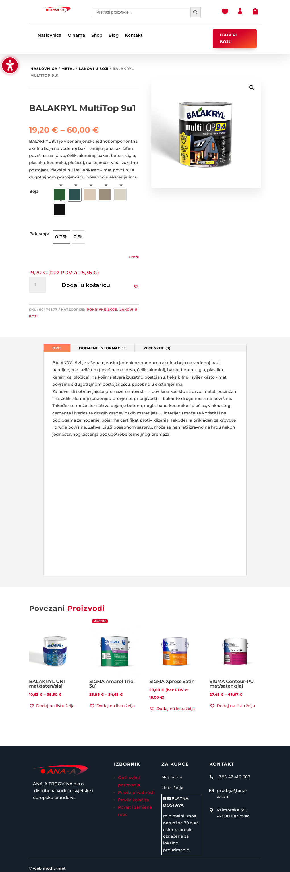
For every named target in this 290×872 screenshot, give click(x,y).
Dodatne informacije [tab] (102, 348)
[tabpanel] (145, 463)
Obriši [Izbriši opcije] (134, 257)
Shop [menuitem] (96, 35)
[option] (59, 194)
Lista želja (172, 787)
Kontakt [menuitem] (133, 35)
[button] (9, 65)
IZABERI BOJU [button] (228, 38)
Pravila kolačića (133, 799)
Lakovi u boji (94, 69)
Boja (34, 191)
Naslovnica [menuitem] (49, 35)
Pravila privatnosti (136, 792)
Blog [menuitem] (114, 35)
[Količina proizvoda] (37, 285)
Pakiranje (39, 233)
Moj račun (172, 777)
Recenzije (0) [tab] (157, 348)
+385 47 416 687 (233, 776)
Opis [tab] (57, 348)
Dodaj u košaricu (85, 285)
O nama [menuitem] (76, 35)
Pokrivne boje (102, 310)
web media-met (49, 868)
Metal (68, 69)
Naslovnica (43, 69)
